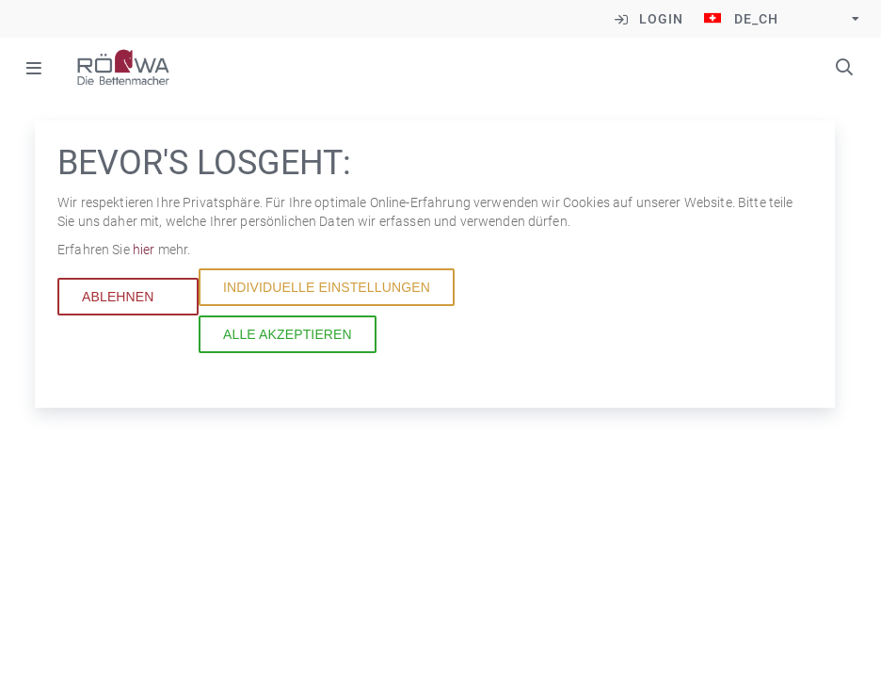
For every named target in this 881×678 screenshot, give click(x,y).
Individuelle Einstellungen (326, 301)
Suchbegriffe (844, 66)
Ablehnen (118, 310)
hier (145, 263)
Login (661, 18)
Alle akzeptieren (287, 348)
